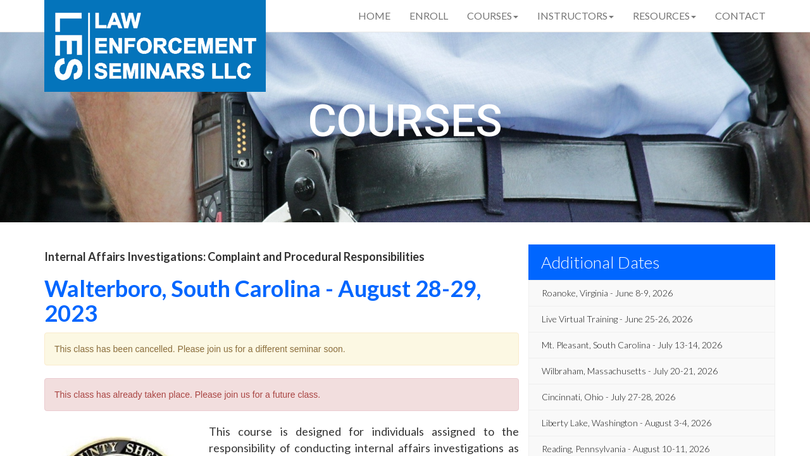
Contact (740, 16)
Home (374, 16)
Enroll (428, 16)
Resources (664, 16)
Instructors (575, 16)
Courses (492, 16)
